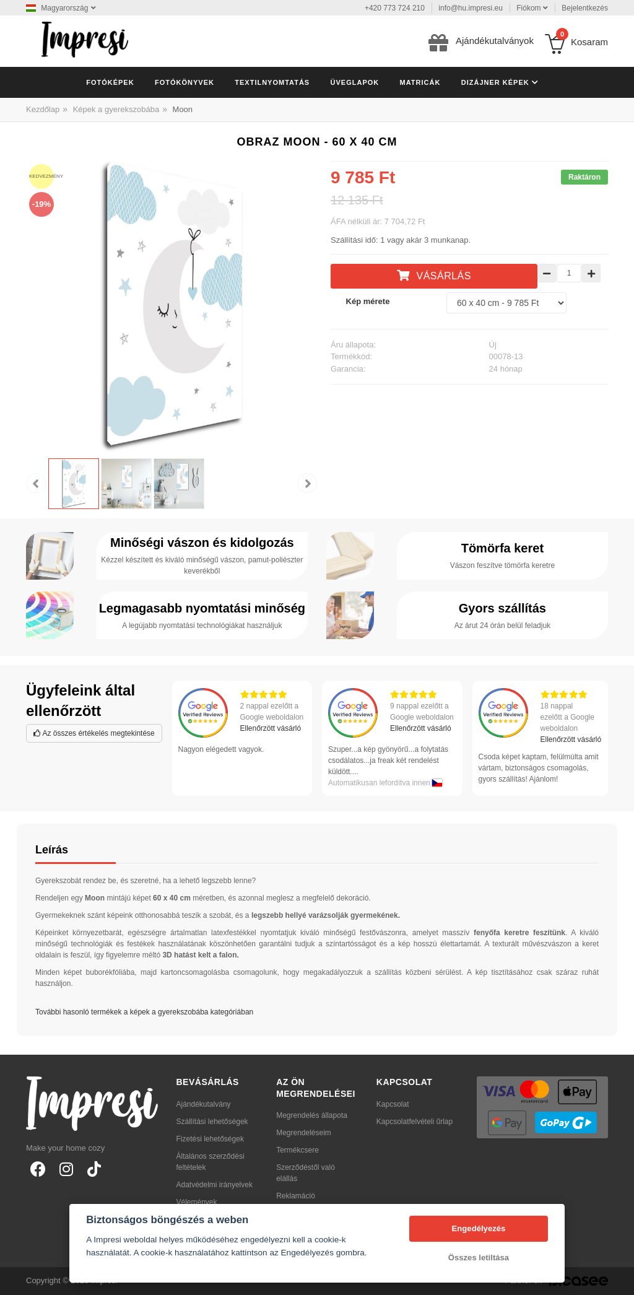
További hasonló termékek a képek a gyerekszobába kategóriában (144, 1012)
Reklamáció (295, 1196)
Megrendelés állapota (311, 1115)
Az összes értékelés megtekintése (94, 733)
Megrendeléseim (303, 1132)
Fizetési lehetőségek (210, 1139)
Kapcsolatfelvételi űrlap (414, 1121)
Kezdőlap (42, 109)
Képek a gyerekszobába (116, 109)
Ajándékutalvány (203, 1104)
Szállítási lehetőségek (212, 1121)
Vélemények (196, 1202)
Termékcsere (297, 1150)
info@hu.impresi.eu (470, 8)
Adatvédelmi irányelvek (214, 1184)
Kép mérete (368, 301)
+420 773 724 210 (395, 8)
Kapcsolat (392, 1104)
